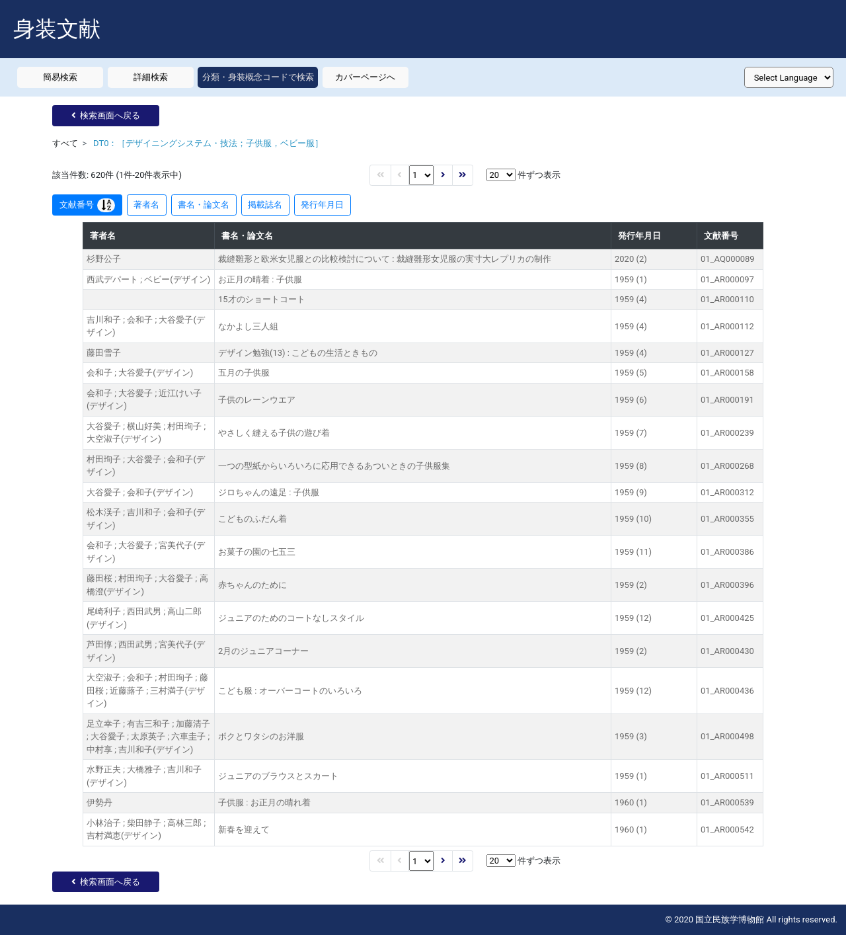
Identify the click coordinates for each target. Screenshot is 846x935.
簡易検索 (60, 77)
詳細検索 (151, 77)
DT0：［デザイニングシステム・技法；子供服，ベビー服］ (208, 143)
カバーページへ (365, 77)
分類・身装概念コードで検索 (258, 77)
